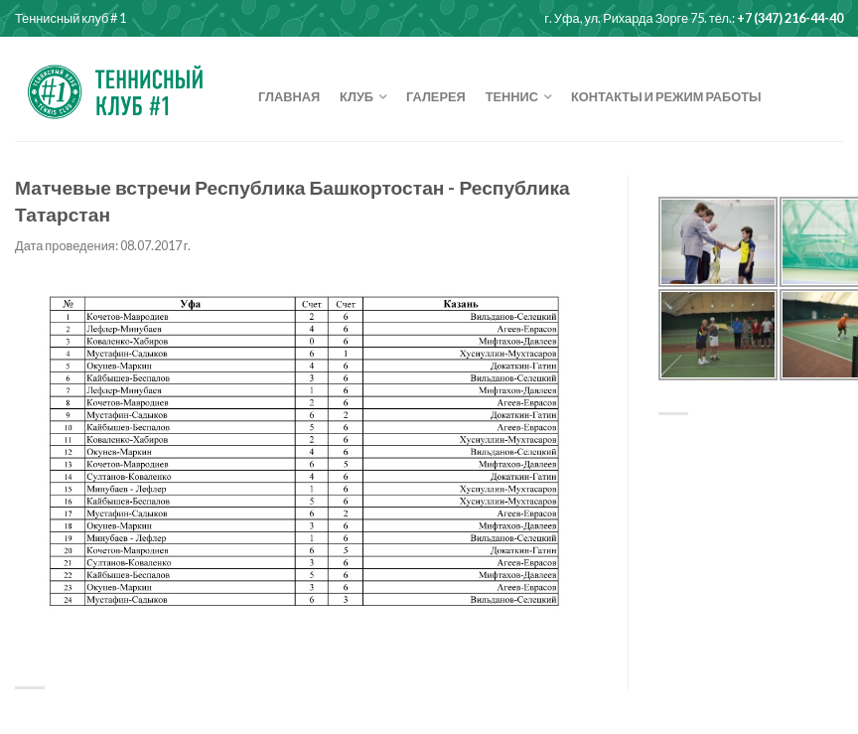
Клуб (356, 96)
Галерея (436, 96)
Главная (289, 96)
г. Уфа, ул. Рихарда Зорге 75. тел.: (693, 18)
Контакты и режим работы (666, 96)
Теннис (512, 96)
